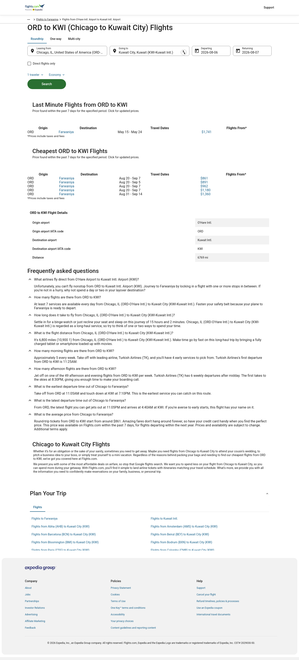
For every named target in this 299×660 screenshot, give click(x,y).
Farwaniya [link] (58, 20)
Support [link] (201, 590)
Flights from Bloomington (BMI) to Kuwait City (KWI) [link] (65, 545)
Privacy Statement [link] (121, 590)
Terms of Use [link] (118, 604)
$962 (204, 189)
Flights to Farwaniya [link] (79, 20)
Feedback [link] (30, 630)
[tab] (37, 40)
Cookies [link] (115, 597)
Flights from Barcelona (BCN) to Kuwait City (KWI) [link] (64, 537)
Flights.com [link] (31, 20)
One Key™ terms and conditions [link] (128, 610)
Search (47, 79)
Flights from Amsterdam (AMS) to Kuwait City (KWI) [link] (184, 529)
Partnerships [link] (32, 604)
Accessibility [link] (118, 617)
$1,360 (206, 197)
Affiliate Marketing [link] (35, 624)
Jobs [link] (27, 597)
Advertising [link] (31, 617)
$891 (204, 185)
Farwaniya (66, 135)
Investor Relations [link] (35, 610)
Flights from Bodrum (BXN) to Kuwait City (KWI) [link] (181, 545)
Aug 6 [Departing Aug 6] (205, 54)
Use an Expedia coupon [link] (209, 610)
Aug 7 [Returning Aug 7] (246, 54)
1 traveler (237, 41)
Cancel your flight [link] (206, 597)
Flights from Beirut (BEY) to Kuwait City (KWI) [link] (180, 537)
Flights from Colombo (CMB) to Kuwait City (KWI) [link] (182, 553)
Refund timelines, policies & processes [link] (218, 604)
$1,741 (207, 135)
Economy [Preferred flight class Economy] (258, 41)
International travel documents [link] (213, 617)
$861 (204, 181)
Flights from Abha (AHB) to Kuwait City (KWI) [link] (60, 529)
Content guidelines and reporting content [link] (133, 630)
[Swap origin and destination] (109, 53)
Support (269, 7)
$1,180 (206, 193)
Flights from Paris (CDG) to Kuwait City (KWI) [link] (60, 553)
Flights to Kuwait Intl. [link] (164, 521)
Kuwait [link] (45, 20)
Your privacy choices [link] (122, 624)
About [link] (28, 590)
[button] (149, 496)
